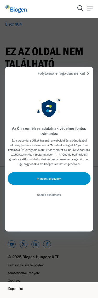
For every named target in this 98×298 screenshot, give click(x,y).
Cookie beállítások (49, 194)
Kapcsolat (15, 289)
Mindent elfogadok (49, 178)
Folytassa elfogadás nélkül (64, 73)
